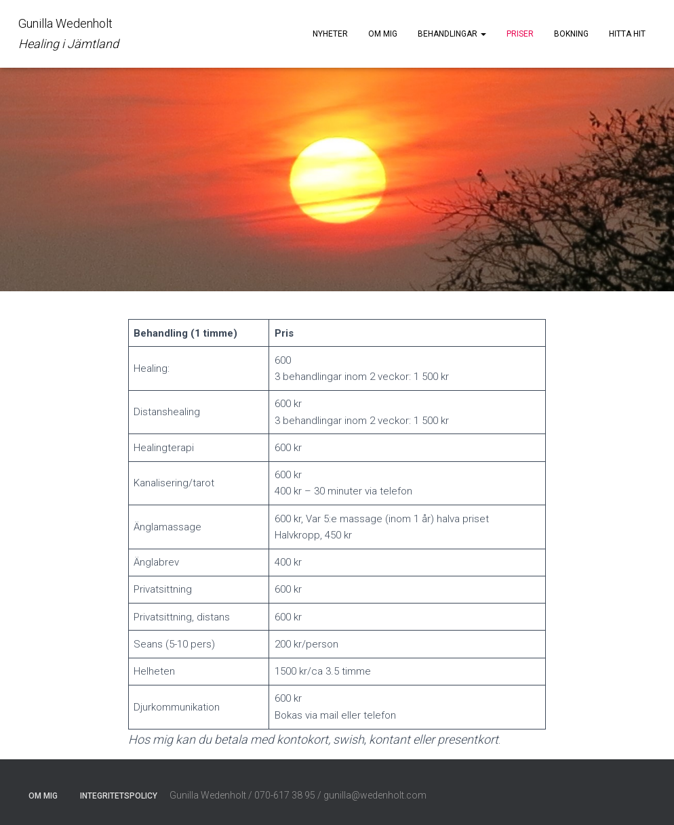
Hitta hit (627, 34)
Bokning (571, 34)
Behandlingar (452, 34)
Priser (520, 34)
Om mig (382, 34)
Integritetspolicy (118, 796)
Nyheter (330, 34)
